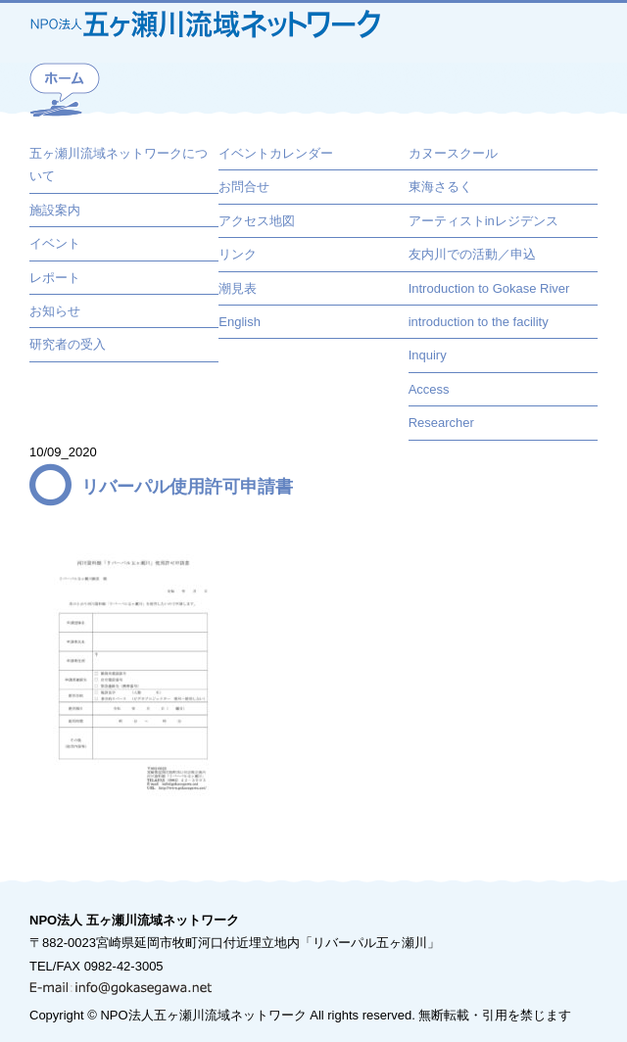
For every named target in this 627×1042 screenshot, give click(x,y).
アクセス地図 (256, 220)
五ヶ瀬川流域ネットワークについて (118, 164)
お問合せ (243, 186)
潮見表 (237, 288)
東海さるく (440, 186)
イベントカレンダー (275, 153)
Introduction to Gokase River (489, 288)
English (239, 321)
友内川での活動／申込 (472, 254)
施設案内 (54, 210)
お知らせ (54, 311)
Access (429, 389)
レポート (54, 277)
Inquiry (428, 355)
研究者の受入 (67, 344)
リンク (237, 254)
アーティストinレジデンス (483, 220)
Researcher (441, 422)
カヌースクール (453, 153)
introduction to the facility (479, 321)
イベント (54, 243)
